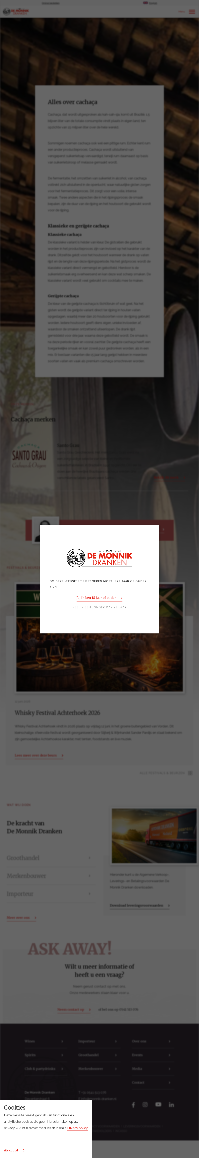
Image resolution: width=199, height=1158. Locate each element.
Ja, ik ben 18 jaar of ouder (96, 598)
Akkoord (11, 1150)
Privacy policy (77, 1128)
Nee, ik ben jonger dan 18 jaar (100, 607)
